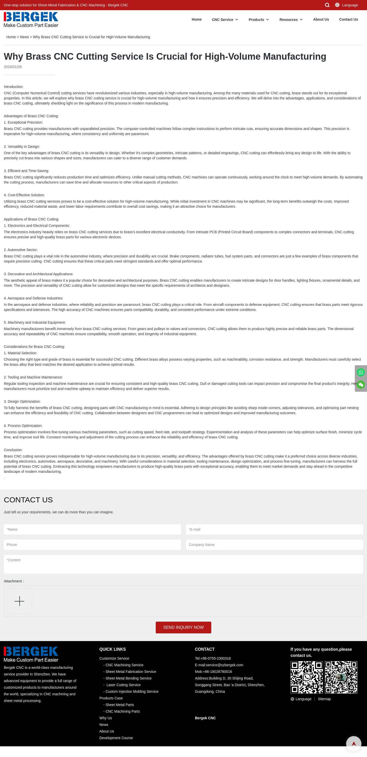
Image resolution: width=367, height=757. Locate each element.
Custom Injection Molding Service (132, 691)
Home (197, 19)
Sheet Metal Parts (120, 705)
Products (256, 20)
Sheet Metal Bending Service (129, 678)
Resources (289, 20)
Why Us (105, 718)
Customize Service (114, 658)
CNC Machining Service (124, 665)
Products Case (111, 698)
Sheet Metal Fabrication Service (131, 672)
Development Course (116, 738)
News (24, 37)
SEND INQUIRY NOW (183, 627)
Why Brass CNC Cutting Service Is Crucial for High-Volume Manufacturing (91, 37)
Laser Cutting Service (124, 685)
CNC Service (222, 20)
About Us (321, 19)
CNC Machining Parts (123, 711)
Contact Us (348, 19)
